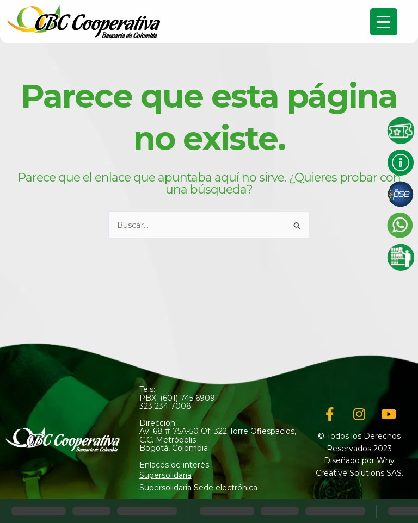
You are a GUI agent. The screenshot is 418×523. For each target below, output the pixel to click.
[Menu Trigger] (383, 21)
